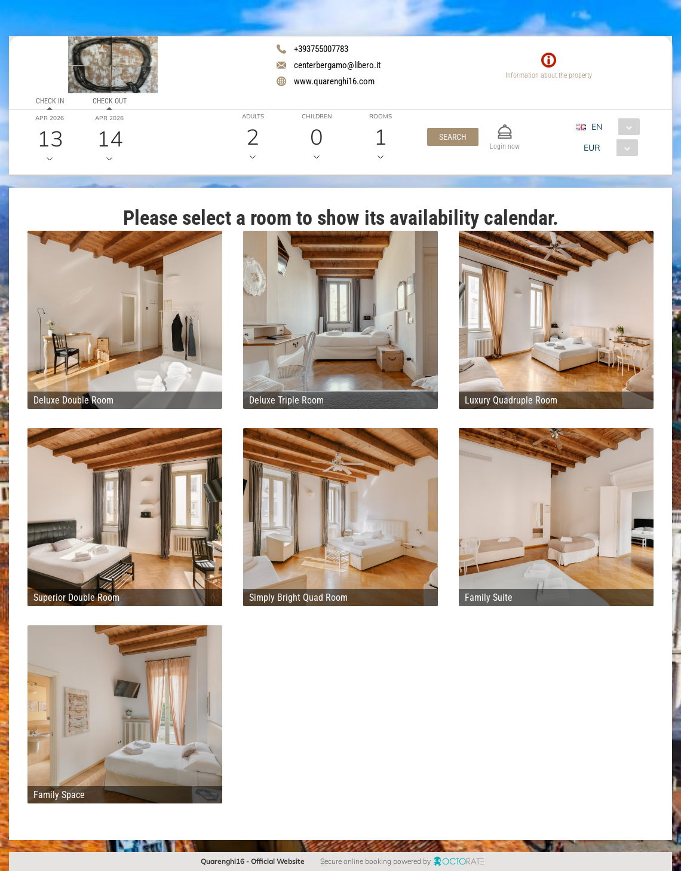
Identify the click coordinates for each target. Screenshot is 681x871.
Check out (110, 101)
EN (596, 126)
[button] (452, 137)
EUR (592, 147)
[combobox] (612, 127)
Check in (50, 101)
